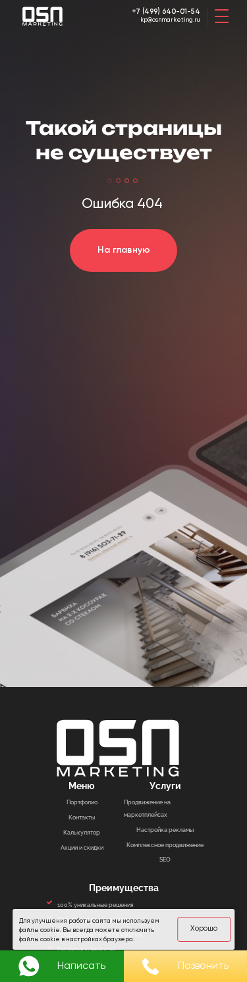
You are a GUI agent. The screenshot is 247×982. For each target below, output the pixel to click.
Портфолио (82, 802)
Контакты (82, 817)
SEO (165, 859)
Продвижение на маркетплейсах (147, 808)
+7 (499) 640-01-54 (163, 12)
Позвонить (185, 966)
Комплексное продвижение (165, 844)
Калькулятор (81, 832)
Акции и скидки (82, 847)
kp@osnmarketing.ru (165, 21)
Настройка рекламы (165, 829)
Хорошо (203, 928)
